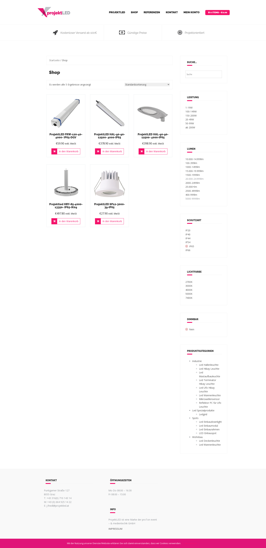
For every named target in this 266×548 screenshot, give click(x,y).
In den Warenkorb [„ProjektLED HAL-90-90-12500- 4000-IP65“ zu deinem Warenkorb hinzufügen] (112, 151)
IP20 (187, 230)
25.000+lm (191, 186)
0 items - (218, 12)
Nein (191, 329)
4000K (188, 289)
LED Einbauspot (207, 433)
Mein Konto (192, 12)
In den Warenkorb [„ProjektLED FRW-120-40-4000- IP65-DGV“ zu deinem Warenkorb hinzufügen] (68, 151)
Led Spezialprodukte (203, 410)
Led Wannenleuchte (210, 395)
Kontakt (172, 12)
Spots (195, 418)
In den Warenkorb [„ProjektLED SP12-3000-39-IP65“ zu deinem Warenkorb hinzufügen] (112, 221)
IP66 (187, 250)
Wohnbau (197, 437)
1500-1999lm (192, 175)
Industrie (197, 361)
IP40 (187, 234)
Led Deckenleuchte (209, 440)
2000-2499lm (192, 182)
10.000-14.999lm (194, 159)
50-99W (189, 123)
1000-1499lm (192, 167)
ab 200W (190, 127)
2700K (188, 281)
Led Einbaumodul (208, 425)
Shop (134, 12)
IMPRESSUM (115, 528)
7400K (188, 297)
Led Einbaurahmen (209, 429)
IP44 (187, 238)
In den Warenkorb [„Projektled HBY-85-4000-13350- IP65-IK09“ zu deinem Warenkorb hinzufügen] (68, 221)
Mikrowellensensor (209, 399)
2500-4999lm (192, 190)
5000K (188, 293)
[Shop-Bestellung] (147, 84)
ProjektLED (117, 12)
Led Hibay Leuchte (209, 368)
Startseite (54, 60)
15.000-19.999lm (194, 171)
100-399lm (191, 163)
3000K (188, 285)
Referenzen (152, 12)
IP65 (191, 246)
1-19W (189, 107)
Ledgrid (203, 414)
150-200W (191, 115)
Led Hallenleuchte (208, 364)
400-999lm (191, 194)
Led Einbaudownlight (210, 421)
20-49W (189, 119)
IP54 (187, 242)
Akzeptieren (191, 543)
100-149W (191, 111)
